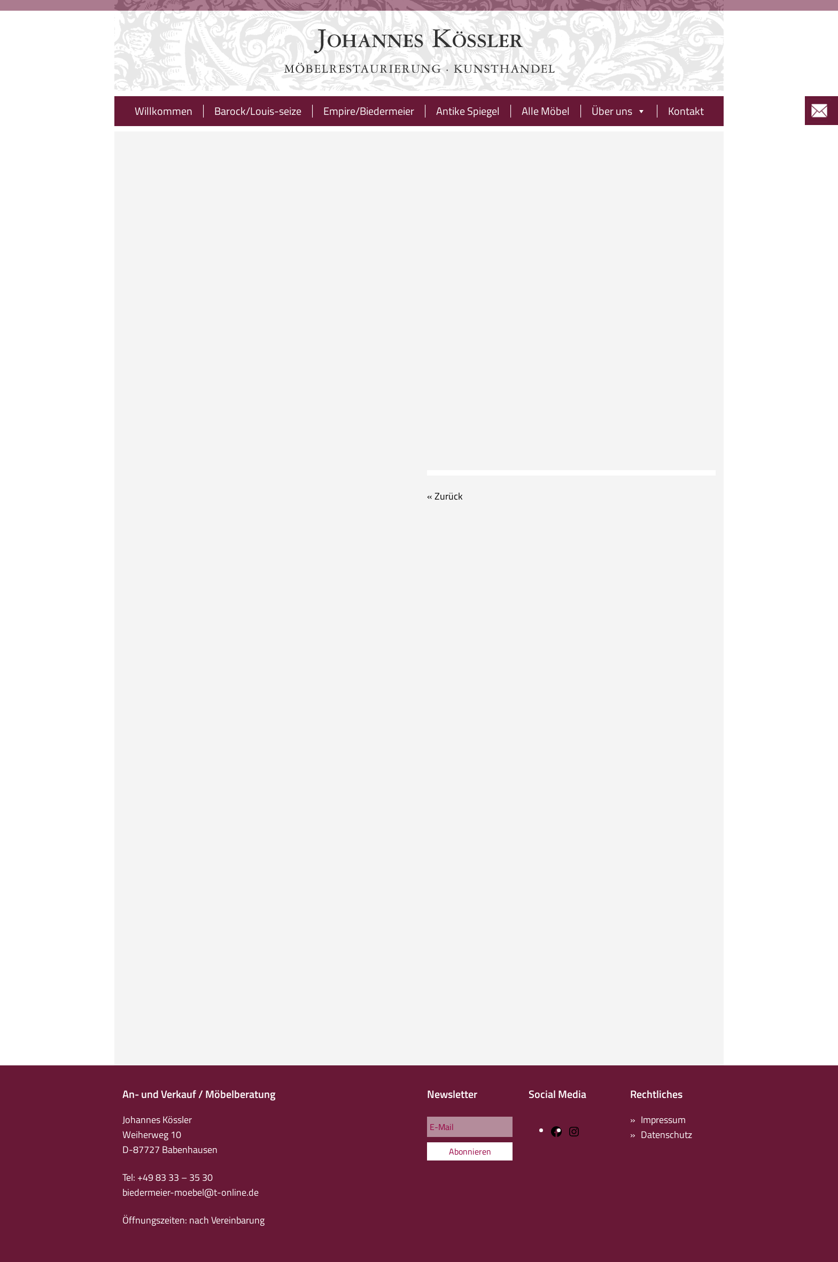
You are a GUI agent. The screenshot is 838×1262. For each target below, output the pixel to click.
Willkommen (163, 111)
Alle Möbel (546, 111)
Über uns (619, 111)
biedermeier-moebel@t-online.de (190, 1192)
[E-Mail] (470, 1127)
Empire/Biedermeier (368, 111)
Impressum (663, 1119)
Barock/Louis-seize (257, 111)
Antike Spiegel (468, 111)
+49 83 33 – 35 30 (175, 1177)
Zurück (448, 496)
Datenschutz (666, 1134)
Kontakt (686, 111)
